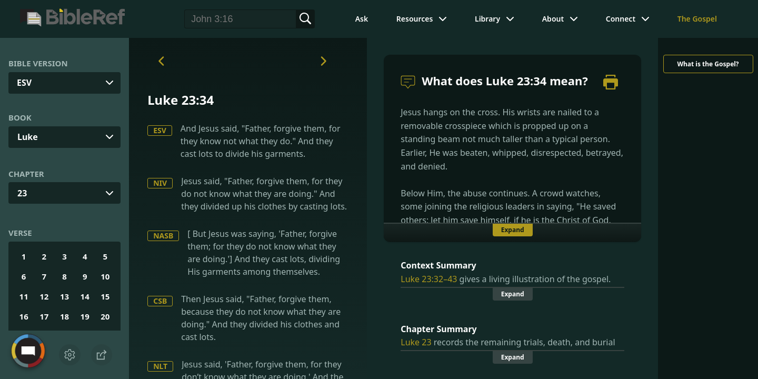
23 (22, 193)
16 (23, 316)
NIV (160, 183)
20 (105, 316)
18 (64, 316)
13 (64, 296)
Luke (27, 137)
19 (85, 316)
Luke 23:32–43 (429, 279)
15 (105, 296)
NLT (160, 366)
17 (43, 316)
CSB (160, 301)
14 (85, 296)
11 (23, 296)
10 (105, 276)
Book (20, 117)
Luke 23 (416, 342)
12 (43, 296)
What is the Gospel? (708, 63)
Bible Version (38, 63)
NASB (163, 236)
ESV (159, 130)
